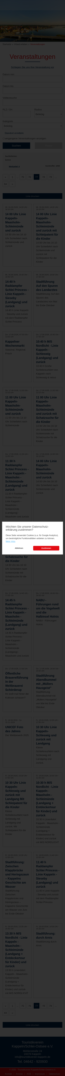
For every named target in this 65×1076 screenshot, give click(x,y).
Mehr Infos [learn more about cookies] (10, 541)
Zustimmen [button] (46, 548)
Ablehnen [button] (19, 548)
